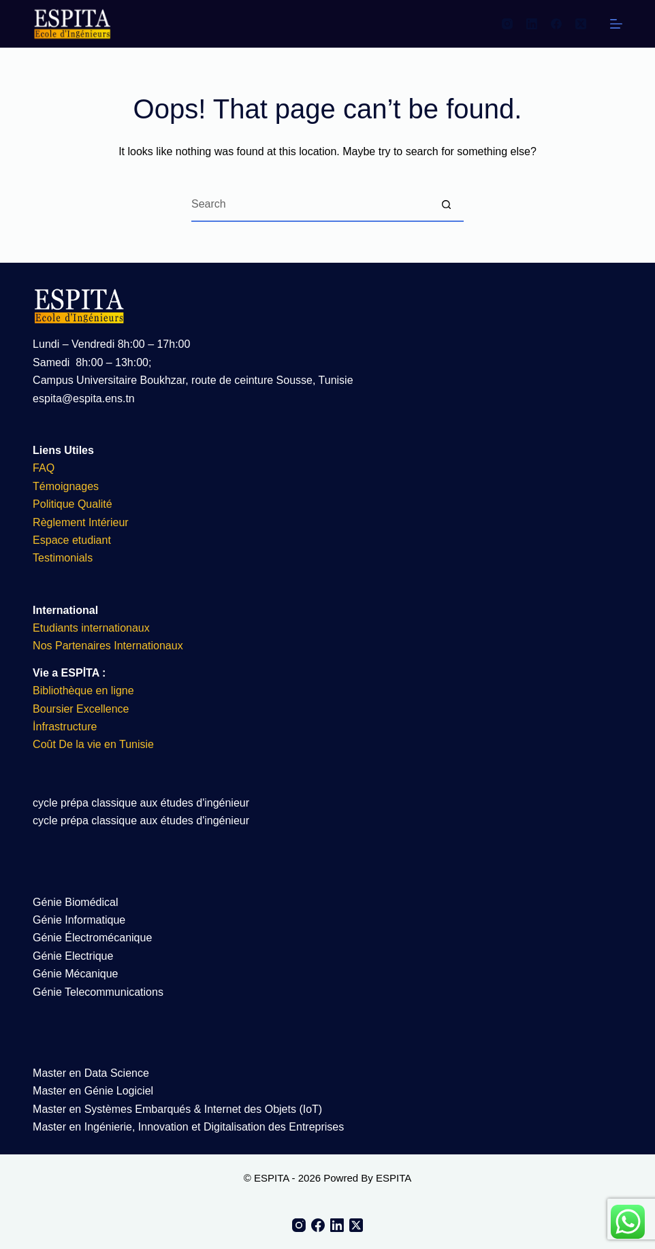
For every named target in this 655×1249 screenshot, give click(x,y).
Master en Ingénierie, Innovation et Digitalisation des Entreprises (188, 1127)
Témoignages (66, 486)
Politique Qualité (72, 504)
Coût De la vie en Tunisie (95, 744)
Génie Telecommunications (98, 992)
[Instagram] (507, 23)
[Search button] (447, 205)
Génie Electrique (73, 956)
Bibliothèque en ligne (83, 690)
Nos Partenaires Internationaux (108, 645)
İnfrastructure (65, 726)
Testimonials (63, 558)
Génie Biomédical (75, 902)
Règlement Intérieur (81, 522)
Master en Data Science (91, 1073)
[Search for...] (310, 205)
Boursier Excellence (81, 709)
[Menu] (616, 24)
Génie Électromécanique (94, 937)
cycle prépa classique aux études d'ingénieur (141, 803)
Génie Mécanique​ (75, 973)
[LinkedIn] (531, 23)
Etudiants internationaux (91, 628)
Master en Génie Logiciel (93, 1091)
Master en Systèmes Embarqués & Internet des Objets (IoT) (177, 1109)
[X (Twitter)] (580, 23)
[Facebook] (556, 23)
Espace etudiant (72, 540)
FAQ (43, 468)
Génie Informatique (79, 920)
